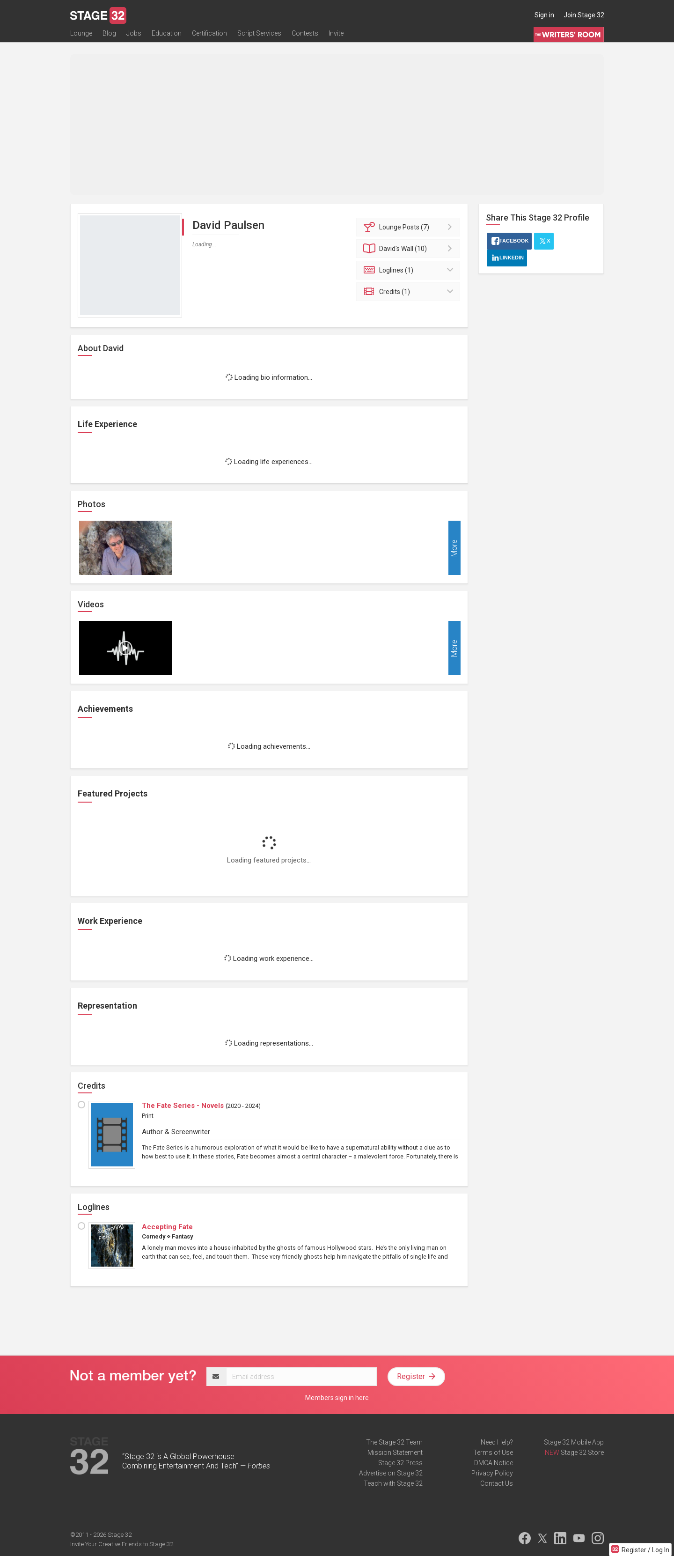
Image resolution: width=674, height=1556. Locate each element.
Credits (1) (409, 291)
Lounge (81, 36)
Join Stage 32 (584, 15)
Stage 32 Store (582, 1452)
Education (167, 36)
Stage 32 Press (400, 1463)
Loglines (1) (409, 270)
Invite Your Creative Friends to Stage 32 (121, 1544)
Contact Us (496, 1483)
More (454, 548)
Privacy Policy (492, 1473)
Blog (109, 36)
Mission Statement (395, 1452)
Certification (209, 36)
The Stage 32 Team (394, 1442)
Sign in (544, 15)
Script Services (259, 36)
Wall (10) (409, 248)
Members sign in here (337, 1397)
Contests (305, 36)
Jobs (133, 36)
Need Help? (497, 1442)
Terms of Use (493, 1452)
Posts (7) (409, 227)
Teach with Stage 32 (393, 1483)
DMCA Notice (493, 1463)
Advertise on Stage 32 (391, 1473)
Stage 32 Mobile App (574, 1442)
